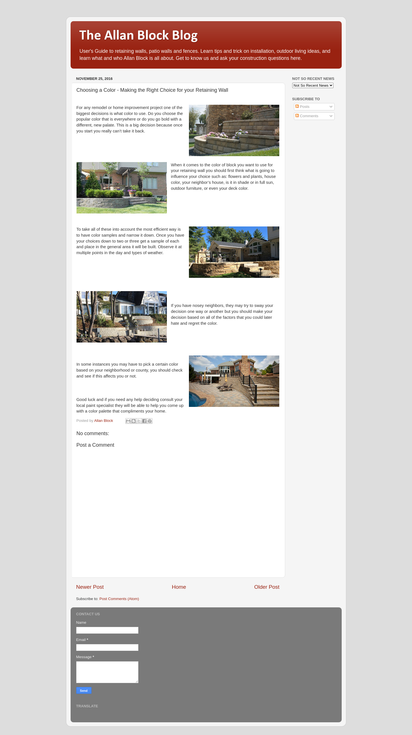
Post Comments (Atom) (119, 599)
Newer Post (90, 587)
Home (179, 587)
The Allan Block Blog (138, 36)
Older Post (266, 587)
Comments (306, 116)
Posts (302, 106)
